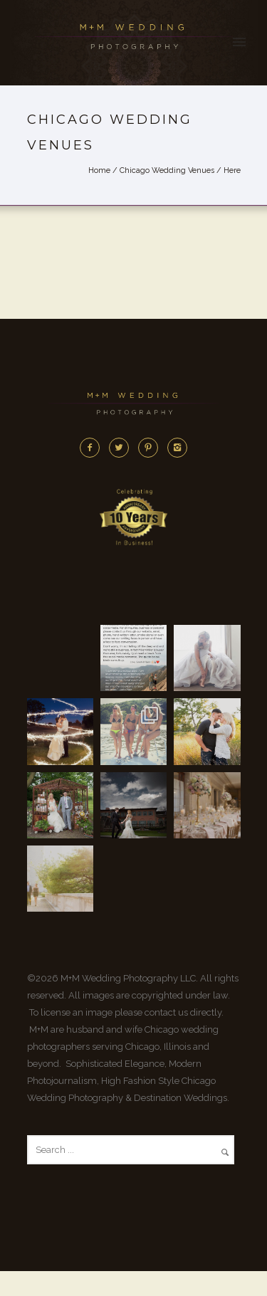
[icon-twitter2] (122, 448)
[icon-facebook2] (93, 448)
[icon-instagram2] (177, 448)
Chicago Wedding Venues (167, 170)
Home (99, 170)
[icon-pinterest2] (151, 448)
